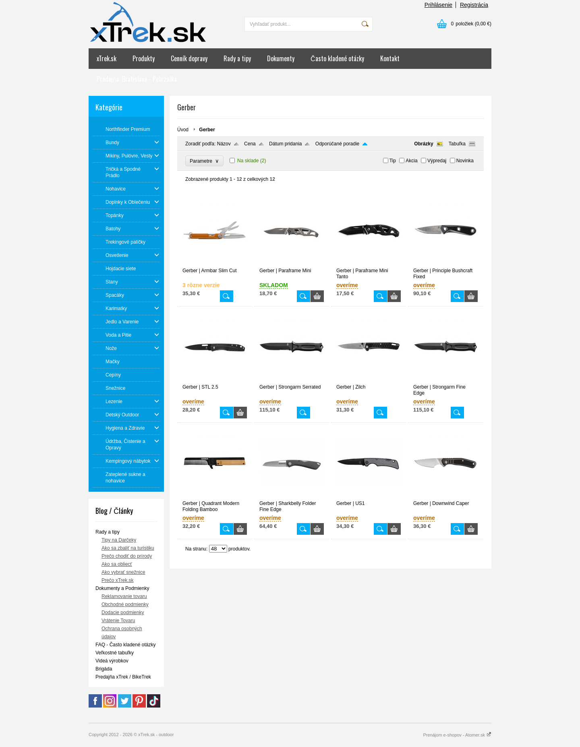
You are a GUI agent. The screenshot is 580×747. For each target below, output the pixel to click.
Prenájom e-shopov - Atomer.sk (457, 735)
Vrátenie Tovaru (118, 620)
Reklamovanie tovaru (124, 596)
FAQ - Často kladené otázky (125, 645)
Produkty (144, 58)
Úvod (182, 129)
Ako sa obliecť (117, 564)
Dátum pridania (285, 144)
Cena (250, 144)
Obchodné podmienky (125, 604)
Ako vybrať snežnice (123, 572)
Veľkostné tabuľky (114, 653)
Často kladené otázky (337, 58)
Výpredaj (436, 160)
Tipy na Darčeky (119, 540)
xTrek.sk (106, 58)
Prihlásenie (438, 5)
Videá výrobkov (111, 661)
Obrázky (423, 144)
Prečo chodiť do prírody (127, 556)
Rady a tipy (237, 58)
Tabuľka (457, 144)
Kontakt (390, 58)
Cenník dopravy (189, 58)
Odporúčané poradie (337, 144)
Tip (392, 160)
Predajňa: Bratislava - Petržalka (137, 79)
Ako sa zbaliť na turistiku (128, 548)
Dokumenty (280, 58)
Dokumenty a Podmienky (122, 588)
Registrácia (474, 5)
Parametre (204, 161)
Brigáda (103, 669)
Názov (224, 144)
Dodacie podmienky (123, 612)
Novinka (465, 160)
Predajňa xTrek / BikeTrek (123, 677)
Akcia (411, 160)
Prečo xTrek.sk (118, 580)
